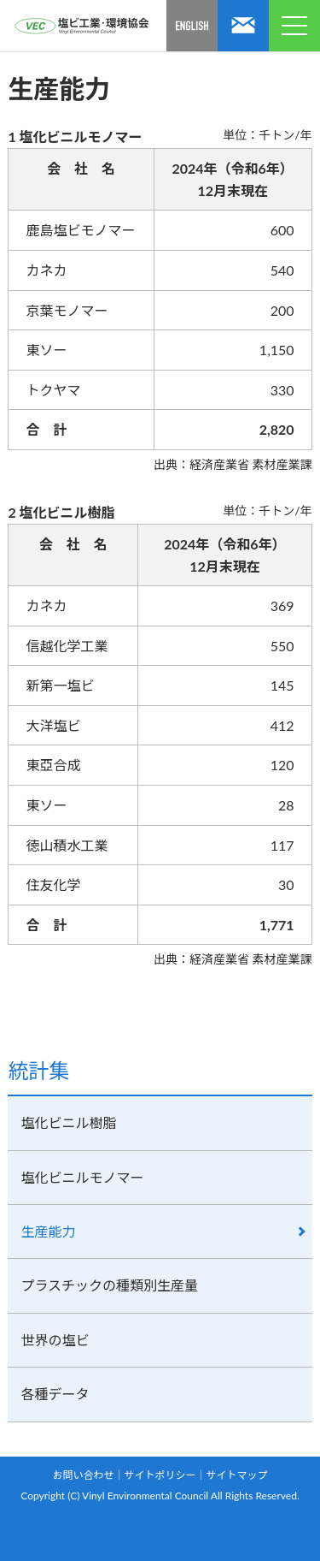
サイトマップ (237, 1475)
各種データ (54, 1394)
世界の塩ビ (54, 1340)
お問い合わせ (82, 1475)
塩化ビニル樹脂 (68, 1122)
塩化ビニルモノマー (81, 1177)
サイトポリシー (159, 1475)
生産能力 (47, 1231)
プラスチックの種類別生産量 (109, 1285)
